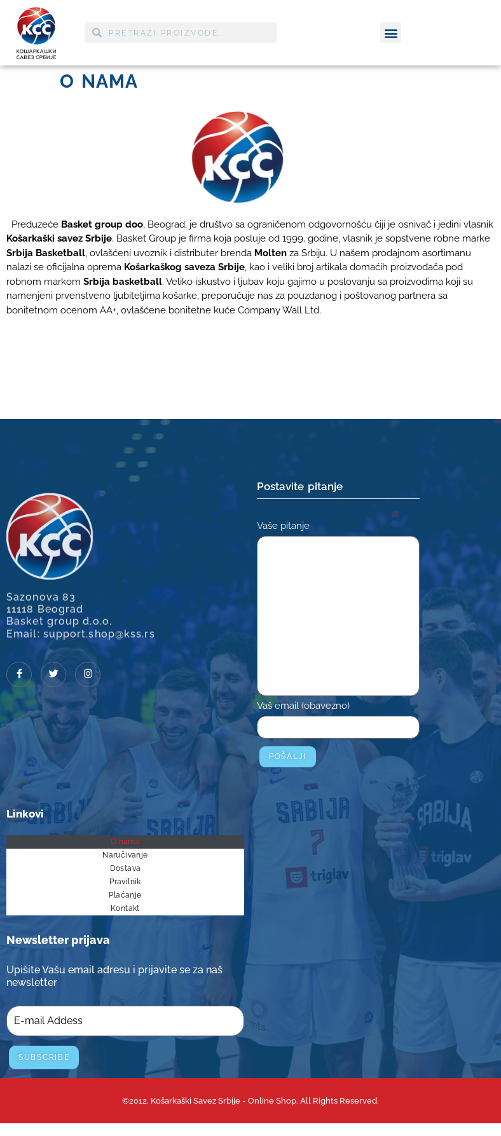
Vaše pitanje (338, 611)
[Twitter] (53, 674)
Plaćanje (125, 895)
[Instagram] (87, 674)
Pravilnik (125, 881)
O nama (125, 841)
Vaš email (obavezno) (338, 722)
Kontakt (125, 908)
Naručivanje (125, 855)
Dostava (125, 868)
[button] (390, 32)
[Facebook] (19, 674)
